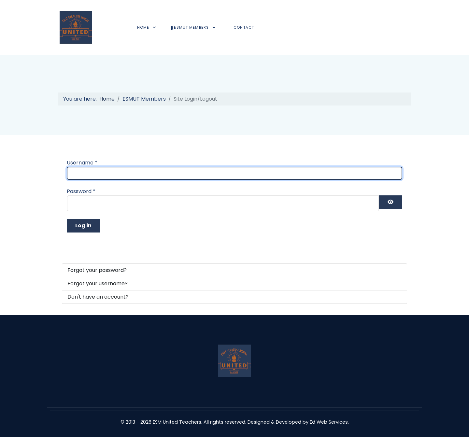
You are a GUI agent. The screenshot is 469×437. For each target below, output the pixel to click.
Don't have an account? (98, 297)
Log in (83, 225)
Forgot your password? (97, 270)
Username (82, 162)
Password (81, 191)
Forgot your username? (97, 283)
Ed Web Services (329, 422)
